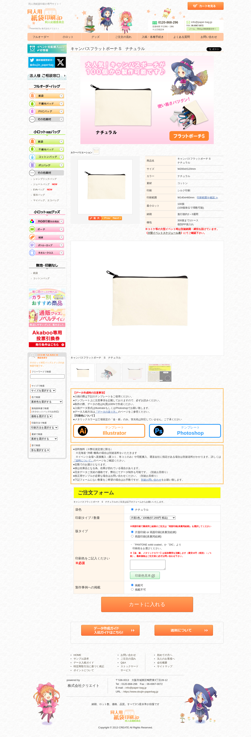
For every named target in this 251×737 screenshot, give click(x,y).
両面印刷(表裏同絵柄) (148, 536)
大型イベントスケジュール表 (164, 232)
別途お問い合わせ (151, 479)
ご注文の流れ (123, 36)
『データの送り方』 (106, 411)
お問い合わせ (209, 36)
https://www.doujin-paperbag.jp (140, 693)
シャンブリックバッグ (45, 179)
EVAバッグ (39, 189)
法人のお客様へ (166, 660)
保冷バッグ (39, 195)
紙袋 (35, 273)
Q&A (123, 664)
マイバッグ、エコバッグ (46, 200)
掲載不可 (138, 591)
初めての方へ (164, 656)
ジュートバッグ (41, 184)
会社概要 (162, 664)
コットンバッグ (41, 278)
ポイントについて (84, 672)
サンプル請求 (81, 660)
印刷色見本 (145, 577)
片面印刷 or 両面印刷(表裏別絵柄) (155, 532)
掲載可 (137, 587)
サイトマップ (164, 668)
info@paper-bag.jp (199, 22)
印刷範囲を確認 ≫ (207, 197)
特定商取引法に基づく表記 (89, 668)
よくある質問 (181, 36)
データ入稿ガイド (84, 664)
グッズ (95, 36)
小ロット (68, 36)
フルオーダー (41, 36)
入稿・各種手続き (153, 36)
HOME (77, 656)
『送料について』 (83, 460)
